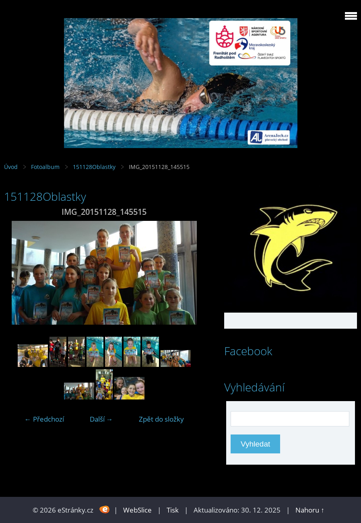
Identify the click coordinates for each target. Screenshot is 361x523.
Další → (101, 419)
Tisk (173, 510)
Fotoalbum (45, 167)
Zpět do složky (161, 419)
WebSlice (137, 510)
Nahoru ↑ (309, 510)
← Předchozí (44, 419)
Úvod (11, 167)
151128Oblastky (94, 167)
